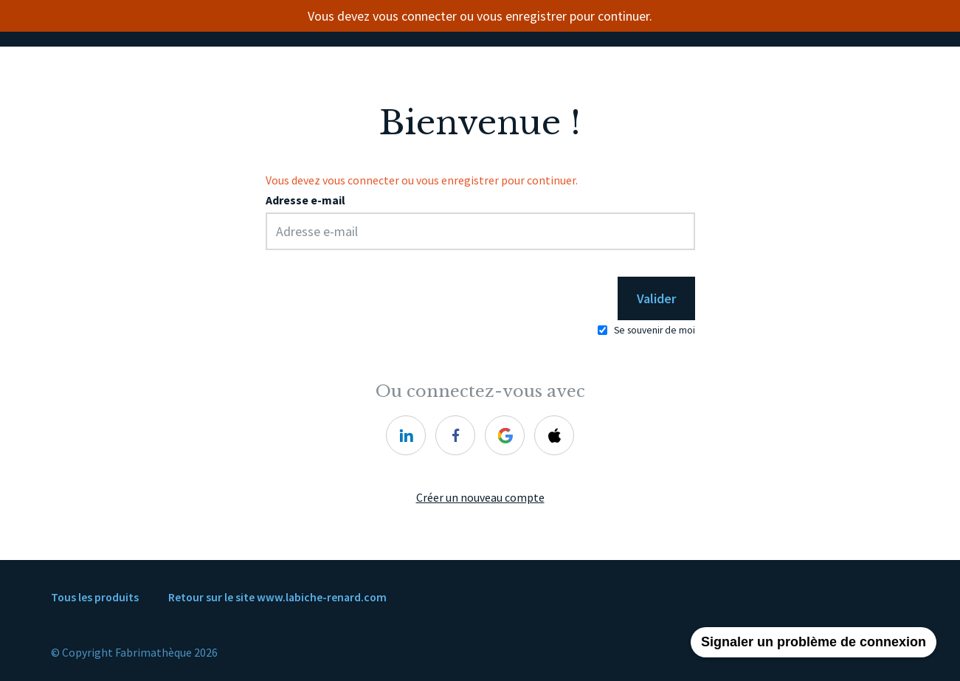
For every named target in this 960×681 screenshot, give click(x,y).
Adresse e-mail (305, 200)
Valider (656, 298)
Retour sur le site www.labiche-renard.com (277, 597)
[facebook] (455, 435)
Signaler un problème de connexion (813, 642)
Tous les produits (95, 597)
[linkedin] (406, 435)
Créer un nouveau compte (480, 498)
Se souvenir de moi (654, 330)
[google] (505, 435)
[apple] (554, 435)
